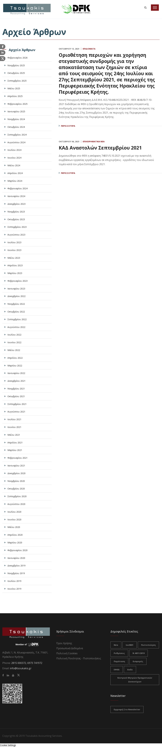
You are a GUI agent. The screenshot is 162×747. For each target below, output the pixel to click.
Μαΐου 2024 (13, 165)
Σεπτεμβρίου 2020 (17, 496)
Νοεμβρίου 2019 (16, 573)
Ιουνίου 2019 (14, 588)
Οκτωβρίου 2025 (16, 72)
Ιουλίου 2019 (14, 580)
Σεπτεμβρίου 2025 (17, 80)
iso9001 (129, 645)
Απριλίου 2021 (15, 442)
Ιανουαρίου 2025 (16, 111)
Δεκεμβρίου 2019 (16, 565)
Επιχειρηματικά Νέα (94, 141)
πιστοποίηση (148, 645)
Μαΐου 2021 (13, 434)
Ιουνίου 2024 (14, 157)
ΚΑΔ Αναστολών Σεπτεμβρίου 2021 (100, 147)
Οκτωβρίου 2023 (16, 219)
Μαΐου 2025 (13, 88)
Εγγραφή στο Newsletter (127, 709)
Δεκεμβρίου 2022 (16, 296)
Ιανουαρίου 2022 (16, 373)
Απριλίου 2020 (15, 534)
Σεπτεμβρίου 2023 (17, 226)
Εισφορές (138, 661)
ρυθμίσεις (119, 653)
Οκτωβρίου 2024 (16, 126)
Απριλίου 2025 (15, 96)
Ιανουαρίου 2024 (16, 196)
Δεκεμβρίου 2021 (16, 380)
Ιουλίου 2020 (14, 511)
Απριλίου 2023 (15, 265)
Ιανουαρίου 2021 (16, 465)
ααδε (130, 669)
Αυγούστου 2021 (16, 411)
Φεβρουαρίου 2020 (17, 550)
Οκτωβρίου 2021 (16, 396)
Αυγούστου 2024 (16, 142)
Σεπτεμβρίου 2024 (17, 134)
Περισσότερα (68, 125)
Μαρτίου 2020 (14, 542)
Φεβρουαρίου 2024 (17, 188)
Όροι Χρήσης (64, 643)
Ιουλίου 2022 (14, 334)
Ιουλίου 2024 (14, 149)
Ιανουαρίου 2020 (16, 557)
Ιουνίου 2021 (14, 427)
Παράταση (119, 661)
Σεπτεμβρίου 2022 (17, 319)
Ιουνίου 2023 (14, 250)
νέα (116, 645)
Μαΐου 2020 (13, 527)
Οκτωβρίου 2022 (16, 311)
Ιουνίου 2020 (14, 519)
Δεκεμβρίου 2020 (16, 473)
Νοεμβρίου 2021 (16, 388)
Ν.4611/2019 (138, 653)
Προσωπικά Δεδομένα (69, 648)
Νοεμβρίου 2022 (16, 303)
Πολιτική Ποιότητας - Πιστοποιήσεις (78, 658)
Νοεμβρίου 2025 (16, 65)
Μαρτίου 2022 (14, 365)
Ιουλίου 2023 (14, 242)
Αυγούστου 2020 (16, 504)
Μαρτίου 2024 (14, 180)
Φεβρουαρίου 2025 (17, 103)
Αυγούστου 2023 (16, 234)
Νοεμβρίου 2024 (16, 119)
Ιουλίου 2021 (14, 419)
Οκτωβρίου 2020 (16, 488)
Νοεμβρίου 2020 (16, 480)
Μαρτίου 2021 (14, 450)
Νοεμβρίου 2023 (16, 211)
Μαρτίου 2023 (14, 273)
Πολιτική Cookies (67, 653)
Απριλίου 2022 (15, 357)
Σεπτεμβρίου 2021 (17, 404)
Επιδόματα (89, 48)
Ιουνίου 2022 (14, 342)
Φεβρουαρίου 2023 (17, 280)
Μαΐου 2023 (13, 257)
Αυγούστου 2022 (16, 327)
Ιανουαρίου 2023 (16, 288)
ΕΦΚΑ (116, 669)
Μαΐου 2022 (13, 350)
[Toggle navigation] (155, 7)
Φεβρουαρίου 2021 (17, 457)
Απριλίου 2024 (15, 173)
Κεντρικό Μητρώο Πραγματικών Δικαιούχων (134, 679)
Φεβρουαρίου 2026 (17, 57)
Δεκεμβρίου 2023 (16, 203)
